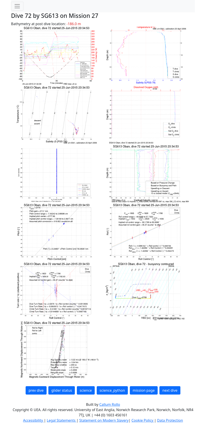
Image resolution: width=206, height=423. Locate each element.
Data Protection (170, 420)
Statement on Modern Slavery (104, 420)
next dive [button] (169, 390)
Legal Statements (61, 420)
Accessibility (33, 420)
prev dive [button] (35, 390)
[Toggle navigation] (17, 6)
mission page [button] (144, 390)
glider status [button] (61, 390)
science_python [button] (112, 390)
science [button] (86, 390)
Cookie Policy (142, 420)
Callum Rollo (109, 404)
